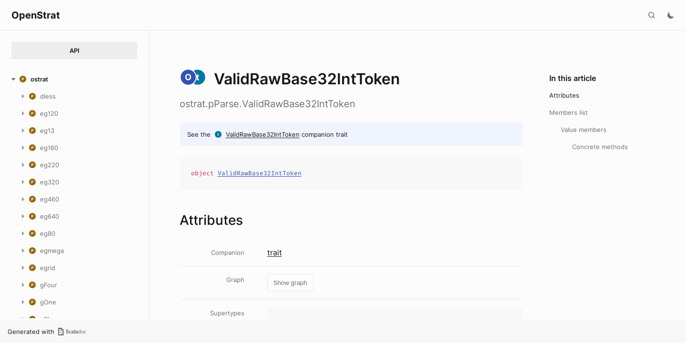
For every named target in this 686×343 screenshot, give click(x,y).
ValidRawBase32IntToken (263, 134)
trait (274, 252)
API (75, 50)
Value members (583, 129)
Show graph (290, 282)
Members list (568, 112)
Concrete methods (600, 147)
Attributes (564, 95)
